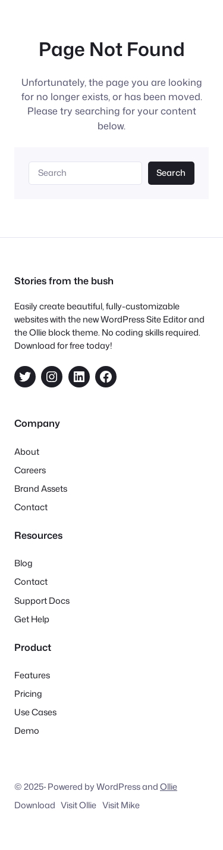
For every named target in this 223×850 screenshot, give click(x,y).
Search (171, 172)
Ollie (168, 786)
